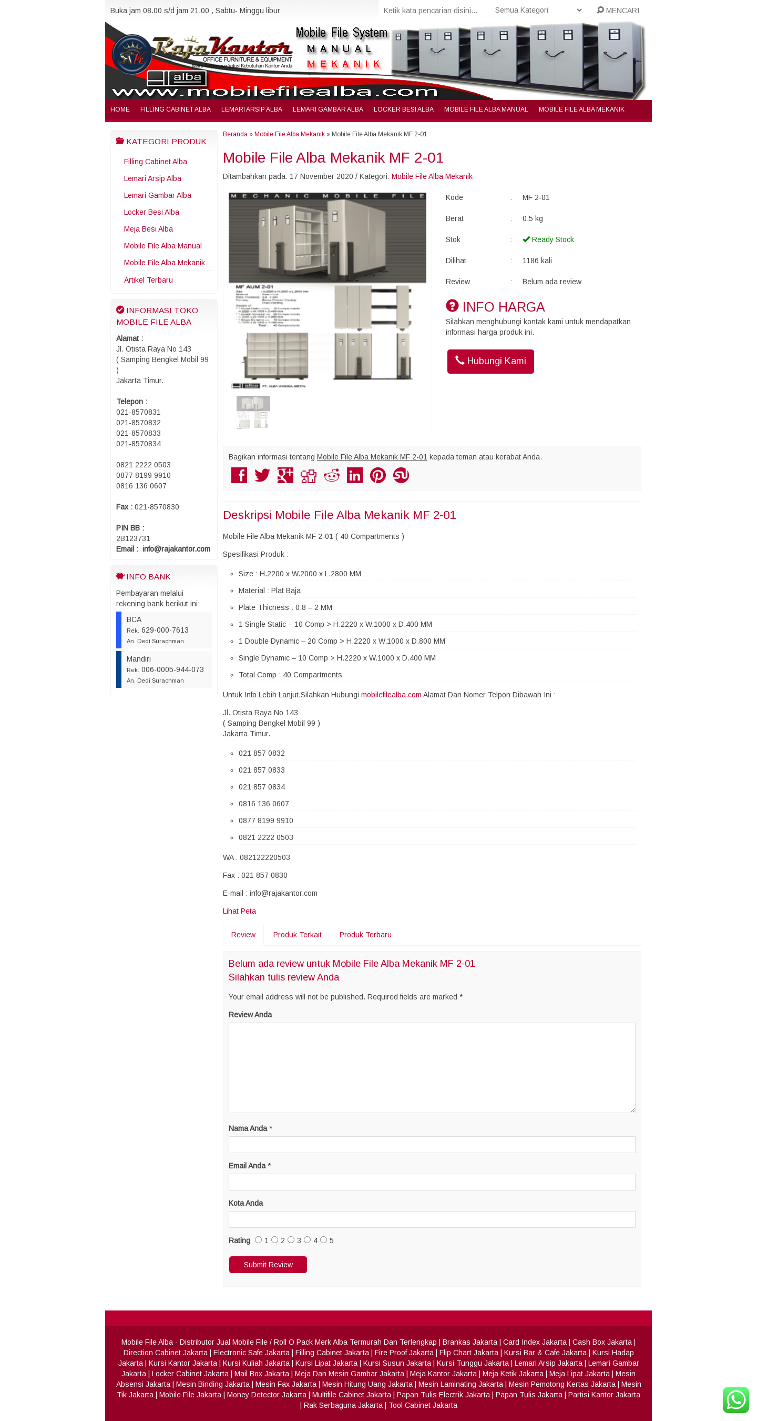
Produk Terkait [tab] (297, 934)
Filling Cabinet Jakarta (332, 1352)
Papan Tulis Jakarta (529, 1394)
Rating (239, 1240)
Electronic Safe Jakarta (251, 1352)
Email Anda (247, 1166)
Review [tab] (243, 934)
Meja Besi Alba (148, 229)
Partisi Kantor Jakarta (604, 1394)
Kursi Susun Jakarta (397, 1363)
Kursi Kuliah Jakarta (256, 1363)
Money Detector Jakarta (266, 1394)
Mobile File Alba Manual (486, 109)
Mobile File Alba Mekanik (582, 109)
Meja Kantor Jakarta (443, 1373)
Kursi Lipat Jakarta (326, 1363)
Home (120, 109)
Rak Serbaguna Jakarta (343, 1405)
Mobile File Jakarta (190, 1394)
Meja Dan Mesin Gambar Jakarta (349, 1373)
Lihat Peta (239, 911)
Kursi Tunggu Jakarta (473, 1363)
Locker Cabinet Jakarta (190, 1373)
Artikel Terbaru (148, 280)
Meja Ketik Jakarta (513, 1373)
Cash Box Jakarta (602, 1342)
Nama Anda (248, 1128)
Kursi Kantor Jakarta (183, 1363)
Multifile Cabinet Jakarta (351, 1394)
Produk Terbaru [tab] (366, 934)
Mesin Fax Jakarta (285, 1384)
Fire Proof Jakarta (404, 1352)
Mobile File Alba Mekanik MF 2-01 (333, 157)
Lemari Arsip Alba (251, 109)
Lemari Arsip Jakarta (548, 1363)
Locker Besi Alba (404, 109)
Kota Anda (246, 1203)
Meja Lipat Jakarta (579, 1373)
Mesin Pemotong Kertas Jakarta (562, 1384)
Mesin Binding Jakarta (213, 1384)
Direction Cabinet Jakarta (166, 1352)
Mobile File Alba (147, 1342)
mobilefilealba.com (391, 695)
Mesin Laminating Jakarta (460, 1384)
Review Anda (250, 1014)
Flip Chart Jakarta (468, 1352)
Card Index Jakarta (535, 1342)
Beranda (235, 134)
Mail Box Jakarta (261, 1373)
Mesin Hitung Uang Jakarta (367, 1384)
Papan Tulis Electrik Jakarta (443, 1394)
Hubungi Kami (490, 360)
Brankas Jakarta (470, 1342)
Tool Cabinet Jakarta (422, 1405)
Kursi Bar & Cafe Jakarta (545, 1352)
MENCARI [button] (618, 10)
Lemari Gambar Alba (328, 109)
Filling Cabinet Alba (175, 109)
